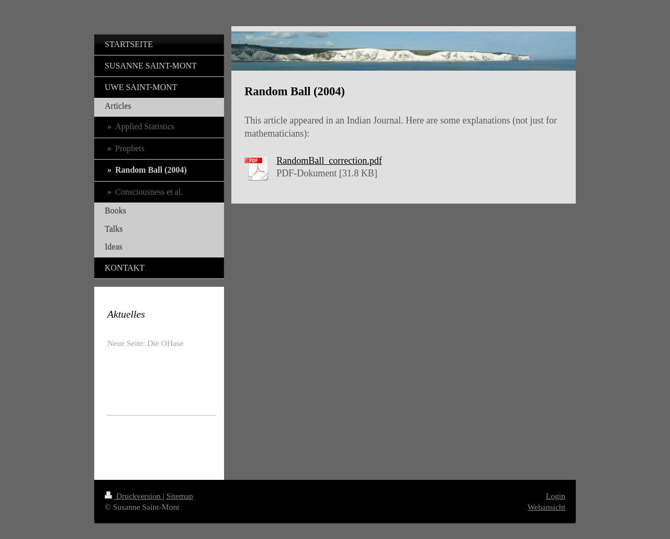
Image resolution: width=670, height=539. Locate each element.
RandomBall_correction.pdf (329, 160)
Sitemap (179, 495)
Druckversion (134, 495)
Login (555, 495)
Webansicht (546, 506)
